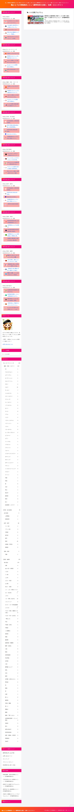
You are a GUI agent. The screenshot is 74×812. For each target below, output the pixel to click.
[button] (20, 354)
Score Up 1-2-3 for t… (12, 134)
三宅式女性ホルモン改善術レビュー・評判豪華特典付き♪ (10, 780)
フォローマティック (12, 29)
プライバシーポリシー (8, 762)
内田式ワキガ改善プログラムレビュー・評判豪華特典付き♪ (11, 785)
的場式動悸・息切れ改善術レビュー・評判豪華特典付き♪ (10, 775)
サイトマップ (6, 759)
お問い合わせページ (7, 756)
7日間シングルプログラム (13, 53)
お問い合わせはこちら (8, 344)
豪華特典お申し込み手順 (8, 753)
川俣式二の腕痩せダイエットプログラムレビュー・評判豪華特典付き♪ (11, 795)
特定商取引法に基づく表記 (9, 765)
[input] (11, 354)
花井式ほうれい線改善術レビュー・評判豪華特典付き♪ (11, 790)
